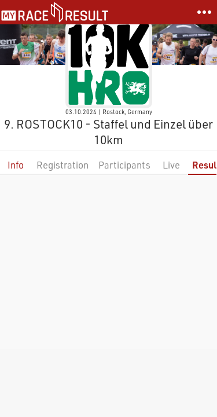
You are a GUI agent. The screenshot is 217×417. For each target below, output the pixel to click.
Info (16, 165)
